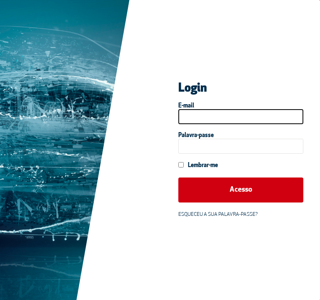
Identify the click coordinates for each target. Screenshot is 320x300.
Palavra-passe (196, 135)
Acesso (241, 190)
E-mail (186, 106)
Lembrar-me (198, 165)
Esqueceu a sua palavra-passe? (218, 214)
